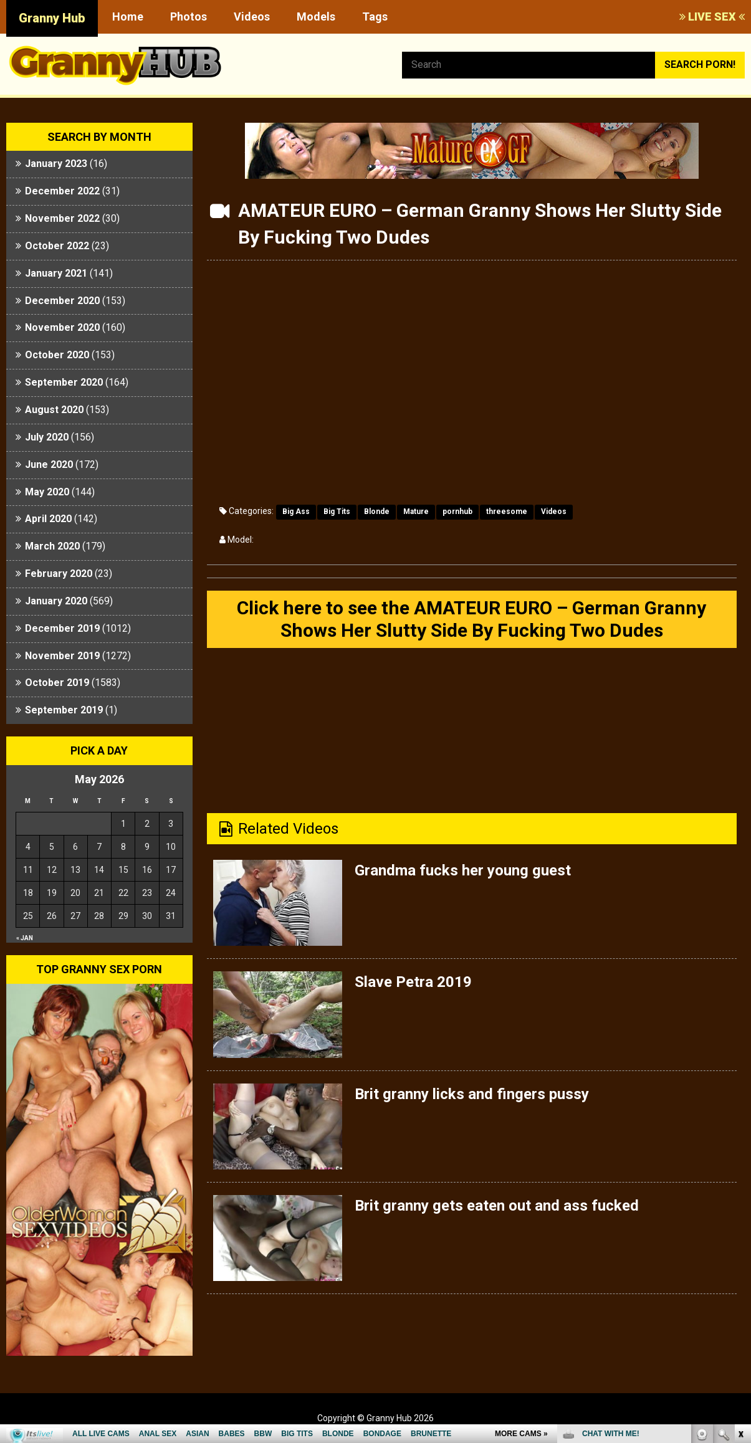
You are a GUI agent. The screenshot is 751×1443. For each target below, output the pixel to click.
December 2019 (62, 628)
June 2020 (49, 464)
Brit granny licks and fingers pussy (472, 1094)
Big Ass (296, 511)
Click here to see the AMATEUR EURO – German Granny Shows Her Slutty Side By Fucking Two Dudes (471, 619)
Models (316, 16)
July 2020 (47, 437)
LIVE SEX (712, 16)
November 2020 (62, 327)
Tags (375, 16)
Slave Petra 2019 (413, 982)
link (740, 1248)
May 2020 (47, 492)
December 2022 (62, 191)
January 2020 (56, 601)
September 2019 (64, 710)
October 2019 (57, 682)
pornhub (457, 511)
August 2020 (54, 410)
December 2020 (62, 301)
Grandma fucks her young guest (463, 870)
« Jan (24, 938)
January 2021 (56, 273)
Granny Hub (52, 18)
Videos (252, 16)
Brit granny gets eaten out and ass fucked (497, 1205)
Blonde (377, 511)
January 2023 (56, 163)
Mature (416, 511)
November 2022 (62, 218)
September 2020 (64, 382)
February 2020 (58, 573)
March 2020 (52, 546)
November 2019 (62, 656)
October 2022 (57, 246)
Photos (188, 16)
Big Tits (336, 511)
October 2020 (57, 355)
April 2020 (48, 519)
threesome (506, 511)
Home (127, 16)
